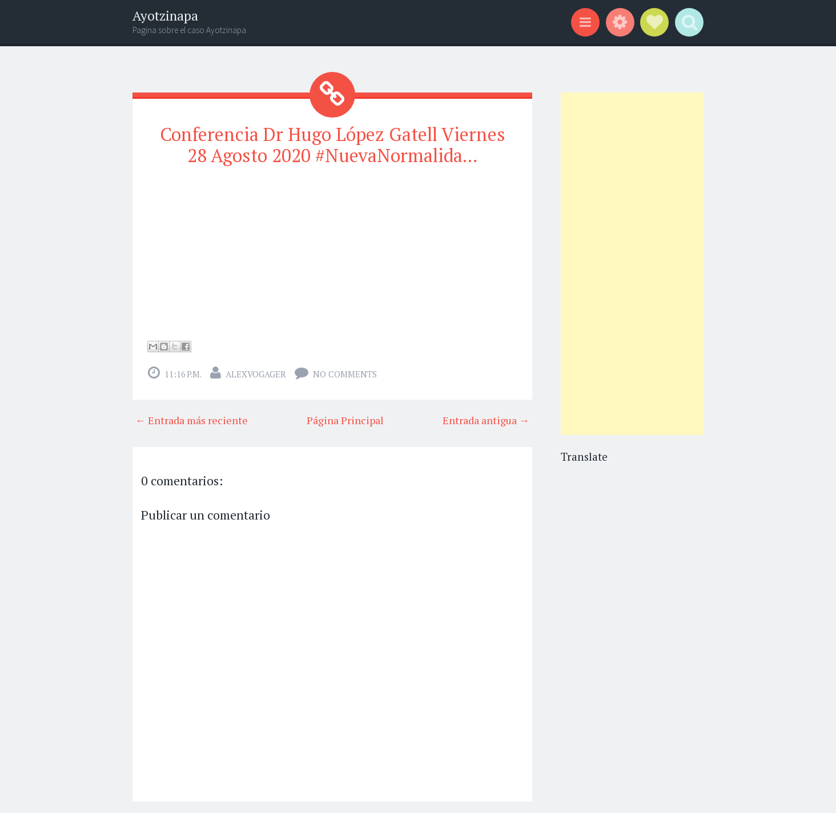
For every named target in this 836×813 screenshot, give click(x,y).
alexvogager (256, 374)
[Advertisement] (632, 263)
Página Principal (345, 420)
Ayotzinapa (165, 16)
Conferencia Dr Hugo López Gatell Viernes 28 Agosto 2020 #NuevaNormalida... (332, 144)
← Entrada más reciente (191, 420)
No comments (345, 374)
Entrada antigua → (486, 420)
